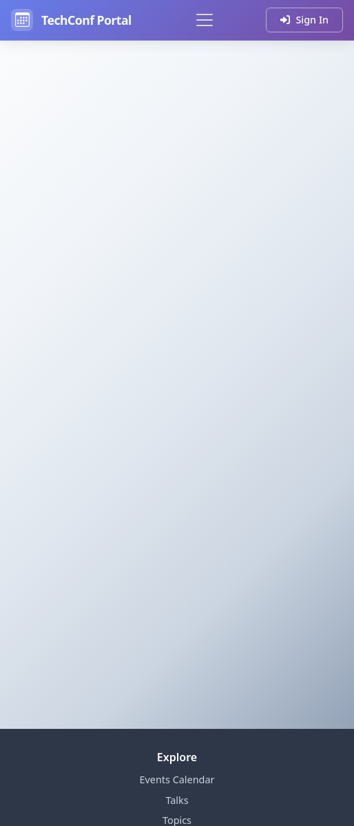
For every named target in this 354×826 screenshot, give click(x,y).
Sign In (304, 19)
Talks (176, 800)
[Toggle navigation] (204, 20)
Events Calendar (177, 779)
